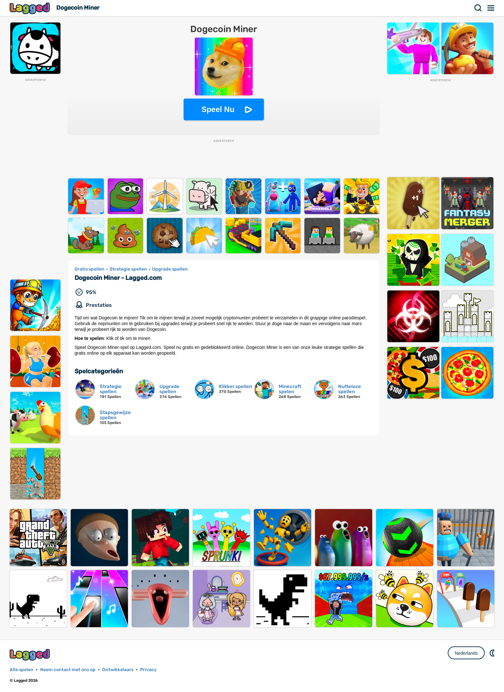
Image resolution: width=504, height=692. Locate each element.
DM (492, 652)
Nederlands (466, 653)
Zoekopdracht (478, 8)
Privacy (148, 669)
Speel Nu (218, 109)
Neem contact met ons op (67, 669)
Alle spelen (21, 669)
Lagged (30, 8)
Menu (491, 8)
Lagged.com (30, 654)
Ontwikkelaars (117, 669)
